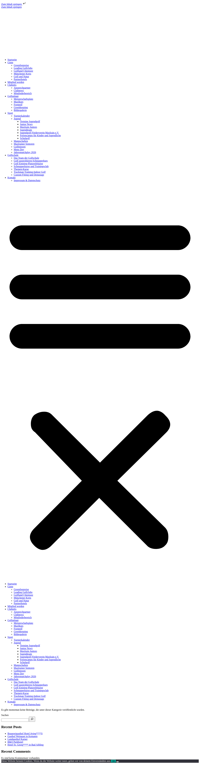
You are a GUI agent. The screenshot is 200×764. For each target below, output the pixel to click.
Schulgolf (25, 138)
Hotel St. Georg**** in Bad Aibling (26, 744)
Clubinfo (12, 85)
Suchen (5, 715)
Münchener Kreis (22, 73)
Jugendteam (26, 130)
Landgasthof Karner (18, 739)
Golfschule (13, 155)
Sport (10, 113)
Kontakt (12, 177)
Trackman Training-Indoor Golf (30, 172)
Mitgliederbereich (23, 93)
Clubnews (19, 90)
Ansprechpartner (22, 87)
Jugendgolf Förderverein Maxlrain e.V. (39, 132)
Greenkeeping (21, 107)
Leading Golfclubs (23, 68)
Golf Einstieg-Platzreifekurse (28, 163)
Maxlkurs (18, 101)
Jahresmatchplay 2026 (25, 152)
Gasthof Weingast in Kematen (23, 736)
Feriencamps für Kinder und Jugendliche (40, 135)
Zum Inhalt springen (13, 4)
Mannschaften (21, 141)
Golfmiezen (20, 146)
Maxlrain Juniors (28, 127)
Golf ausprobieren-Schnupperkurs (31, 160)
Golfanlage (13, 96)
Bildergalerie (20, 110)
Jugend (17, 118)
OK (113, 761)
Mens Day (19, 149)
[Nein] (117, 761)
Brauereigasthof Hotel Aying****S (25, 733)
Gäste (10, 62)
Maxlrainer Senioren (24, 144)
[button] (100, 382)
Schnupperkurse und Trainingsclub (31, 166)
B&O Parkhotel (15, 742)
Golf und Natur (21, 76)
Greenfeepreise (21, 65)
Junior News (26, 124)
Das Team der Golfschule (26, 158)
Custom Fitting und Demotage (29, 174)
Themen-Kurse (21, 169)
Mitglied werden (16, 82)
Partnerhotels (20, 79)
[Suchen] (32, 719)
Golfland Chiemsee (23, 71)
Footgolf (18, 104)
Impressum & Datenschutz (27, 180)
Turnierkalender (22, 115)
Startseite (12, 59)
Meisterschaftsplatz (23, 99)
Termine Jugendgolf (30, 121)
